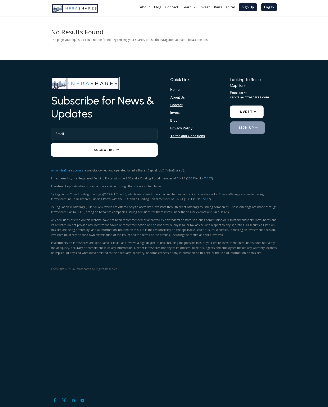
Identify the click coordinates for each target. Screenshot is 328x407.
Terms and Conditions (187, 136)
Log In (269, 7)
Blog (157, 7)
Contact (171, 7)
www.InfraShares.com (66, 170)
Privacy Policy (181, 128)
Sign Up (248, 7)
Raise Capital (224, 7)
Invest (205, 7)
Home (175, 90)
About (145, 7)
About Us (177, 97)
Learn (187, 7)
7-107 (208, 178)
